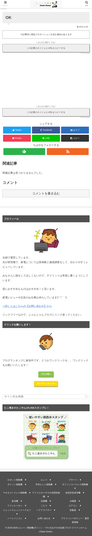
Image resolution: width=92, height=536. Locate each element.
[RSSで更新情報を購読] (68, 151)
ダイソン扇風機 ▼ (17, 484)
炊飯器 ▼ (75, 510)
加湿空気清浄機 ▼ (75, 492)
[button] (75, 138)
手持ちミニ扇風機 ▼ (46, 484)
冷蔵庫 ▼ (75, 501)
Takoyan (88, 53)
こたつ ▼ (46, 505)
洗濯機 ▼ (46, 501)
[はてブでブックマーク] (75, 130)
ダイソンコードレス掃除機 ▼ (75, 486)
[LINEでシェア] (46, 138)
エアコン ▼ (75, 505)
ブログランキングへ (46, 383)
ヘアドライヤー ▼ (46, 510)
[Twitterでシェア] (17, 130)
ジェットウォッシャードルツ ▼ (17, 512)
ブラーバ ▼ (75, 480)
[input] (46, 396)
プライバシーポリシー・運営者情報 (75, 520)
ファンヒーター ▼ (17, 505)
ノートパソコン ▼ (17, 518)
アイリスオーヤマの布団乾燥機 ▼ (46, 494)
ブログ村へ (46, 374)
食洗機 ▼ (17, 501)
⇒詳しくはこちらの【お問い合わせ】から (27, 306)
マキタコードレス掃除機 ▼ (17, 492)
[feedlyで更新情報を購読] (24, 151)
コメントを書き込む (46, 193)
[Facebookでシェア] (46, 130)
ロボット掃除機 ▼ (17, 480)
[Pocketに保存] (17, 138)
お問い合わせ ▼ (46, 518)
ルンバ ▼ (46, 480)
